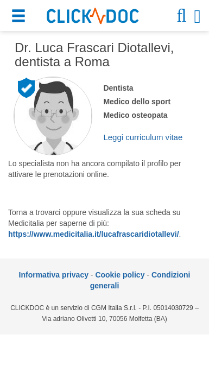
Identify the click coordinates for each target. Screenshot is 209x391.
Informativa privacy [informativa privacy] (53, 274)
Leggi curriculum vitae (142, 137)
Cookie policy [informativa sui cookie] (119, 274)
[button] (19, 17)
